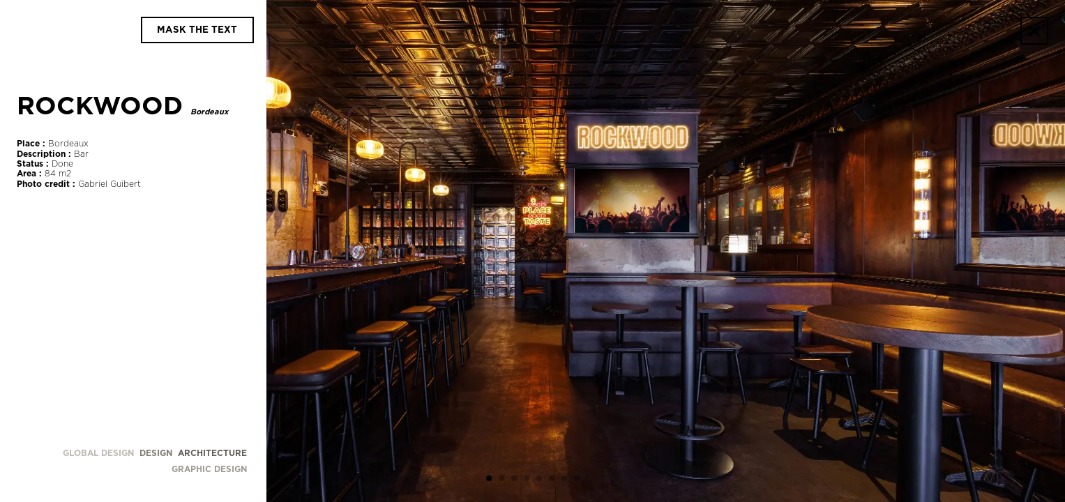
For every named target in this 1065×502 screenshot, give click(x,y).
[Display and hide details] (197, 30)
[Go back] (1034, 31)
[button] (489, 480)
